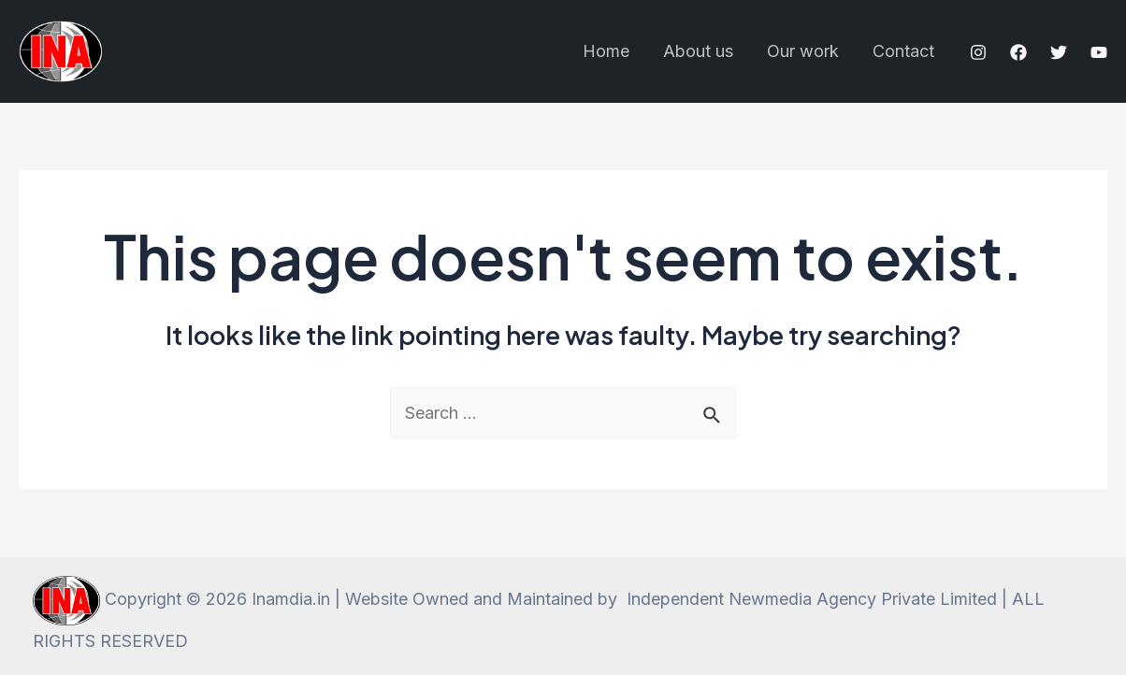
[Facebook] (1018, 52)
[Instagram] (978, 52)
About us (698, 51)
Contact (903, 51)
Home (606, 51)
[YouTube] (1098, 52)
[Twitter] (1058, 52)
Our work (803, 51)
